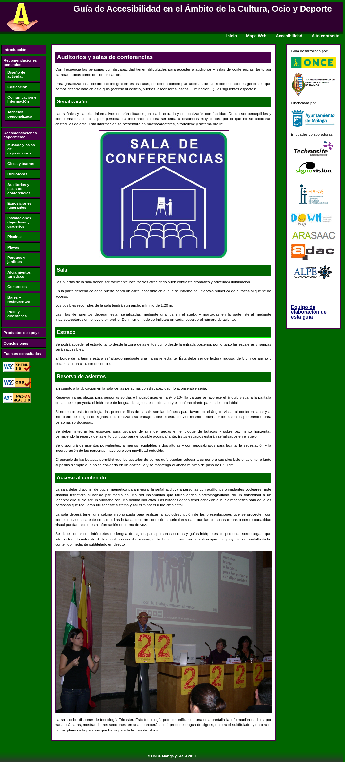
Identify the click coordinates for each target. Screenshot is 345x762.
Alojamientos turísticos (19, 274)
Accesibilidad (289, 35)
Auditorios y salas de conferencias (18, 188)
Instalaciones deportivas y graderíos (19, 222)
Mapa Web (256, 35)
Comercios (17, 287)
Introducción (15, 50)
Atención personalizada (19, 114)
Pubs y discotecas (17, 314)
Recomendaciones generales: (20, 62)
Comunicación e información (21, 99)
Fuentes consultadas (22, 353)
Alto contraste (325, 35)
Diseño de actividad (16, 74)
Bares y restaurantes (18, 299)
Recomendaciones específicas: (20, 135)
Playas (13, 247)
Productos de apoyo (22, 332)
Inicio (231, 35)
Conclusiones (16, 343)
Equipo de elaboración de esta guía (309, 312)
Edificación (17, 87)
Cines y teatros (20, 164)
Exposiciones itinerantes (19, 205)
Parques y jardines (16, 259)
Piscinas (14, 236)
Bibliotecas (17, 174)
